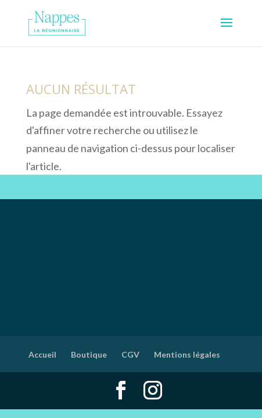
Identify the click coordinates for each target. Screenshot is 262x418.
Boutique (89, 354)
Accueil (42, 354)
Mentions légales (187, 354)
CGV (130, 354)
